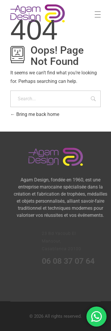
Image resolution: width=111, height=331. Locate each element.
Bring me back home (34, 114)
